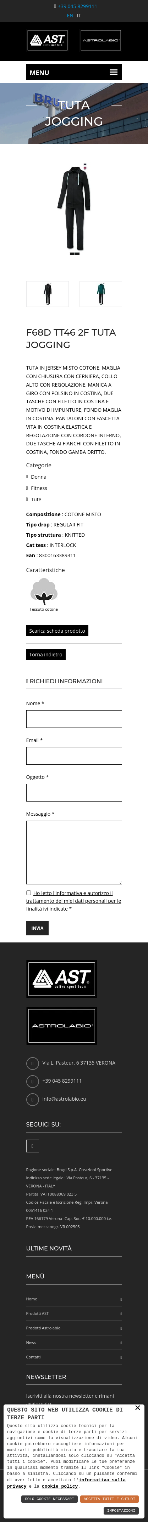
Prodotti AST (37, 1313)
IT (79, 15)
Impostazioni (121, 1511)
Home (31, 1298)
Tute (36, 499)
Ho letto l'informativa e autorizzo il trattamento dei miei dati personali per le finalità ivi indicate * (73, 901)
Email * (34, 740)
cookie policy (60, 1486)
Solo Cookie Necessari (49, 1499)
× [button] (138, 1408)
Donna (38, 476)
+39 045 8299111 (77, 6)
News (31, 1342)
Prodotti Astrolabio (43, 1327)
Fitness (39, 488)
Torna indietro (45, 654)
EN (70, 15)
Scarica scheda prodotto (57, 630)
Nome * (35, 703)
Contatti (33, 1356)
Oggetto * (37, 777)
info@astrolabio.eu (64, 1098)
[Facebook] (32, 1146)
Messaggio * (40, 813)
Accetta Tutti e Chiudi (109, 1499)
